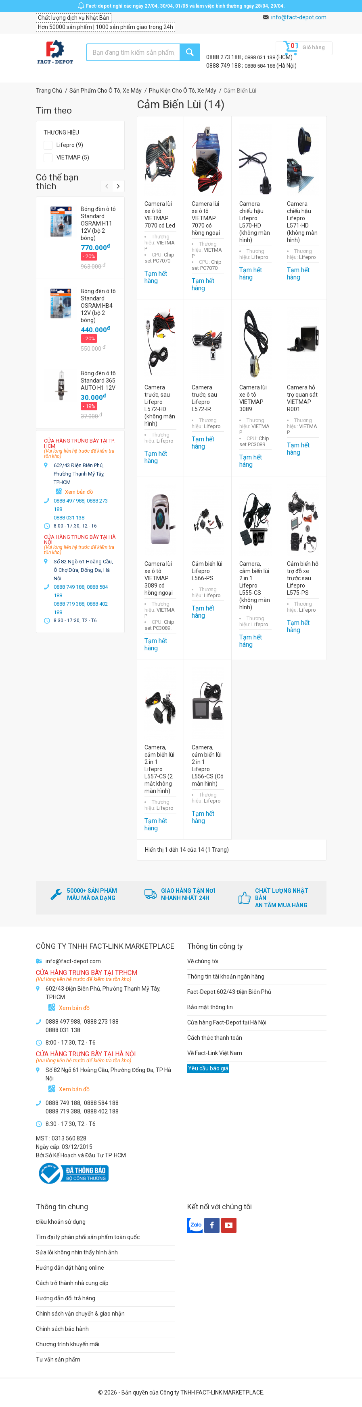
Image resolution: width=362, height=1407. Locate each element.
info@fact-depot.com (298, 17)
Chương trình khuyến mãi (67, 1344)
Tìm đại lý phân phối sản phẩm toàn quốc (88, 1237)
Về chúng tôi (202, 961)
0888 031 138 (260, 57)
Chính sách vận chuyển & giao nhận (80, 1313)
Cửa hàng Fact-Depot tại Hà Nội (226, 1022)
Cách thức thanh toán (214, 1038)
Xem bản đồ (79, 492)
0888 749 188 (224, 65)
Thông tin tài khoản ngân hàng (225, 976)
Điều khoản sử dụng (61, 1222)
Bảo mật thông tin (210, 1007)
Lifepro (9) (69, 145)
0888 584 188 (260, 66)
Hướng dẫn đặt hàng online (70, 1267)
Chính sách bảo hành (62, 1329)
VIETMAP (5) (72, 157)
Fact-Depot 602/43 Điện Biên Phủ (229, 992)
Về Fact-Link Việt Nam (214, 1053)
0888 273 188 (224, 57)
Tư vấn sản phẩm (58, 1359)
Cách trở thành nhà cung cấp (72, 1283)
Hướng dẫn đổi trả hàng (65, 1298)
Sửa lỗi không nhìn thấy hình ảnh (77, 1252)
